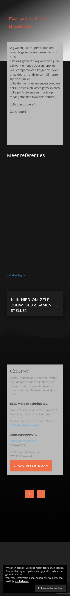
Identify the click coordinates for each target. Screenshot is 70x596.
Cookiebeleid (22, 581)
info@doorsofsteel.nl (23, 441)
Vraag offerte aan (31, 465)
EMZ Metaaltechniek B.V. (26, 425)
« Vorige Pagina (16, 275)
